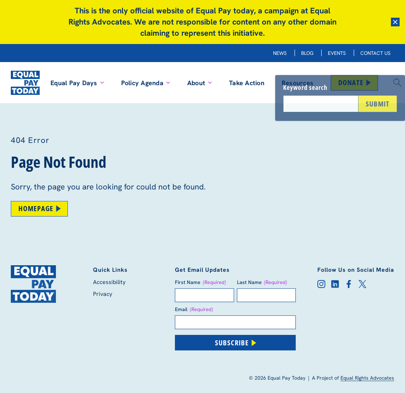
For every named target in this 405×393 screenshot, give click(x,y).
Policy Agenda (145, 83)
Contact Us (375, 53)
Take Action (246, 83)
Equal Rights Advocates (367, 378)
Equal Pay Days (77, 83)
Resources (297, 83)
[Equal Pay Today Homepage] (25, 82)
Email (194, 309)
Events (337, 53)
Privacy (102, 294)
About (199, 83)
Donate (355, 82)
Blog (307, 53)
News (280, 53)
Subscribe (236, 343)
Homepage (40, 208)
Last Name (262, 282)
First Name (200, 282)
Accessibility (109, 282)
